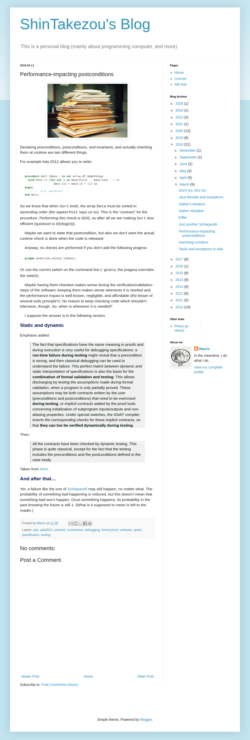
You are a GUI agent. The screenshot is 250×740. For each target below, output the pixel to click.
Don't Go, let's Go (192, 190)
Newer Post (30, 674)
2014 (180, 280)
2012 (180, 293)
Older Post (145, 674)
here (44, 467)
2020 (180, 131)
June (184, 164)
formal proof (110, 528)
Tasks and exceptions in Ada (201, 249)
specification (30, 533)
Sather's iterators (192, 204)
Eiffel (182, 218)
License (180, 79)
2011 (180, 300)
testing (45, 533)
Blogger (146, 718)
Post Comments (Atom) (60, 683)
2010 (180, 307)
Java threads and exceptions (201, 197)
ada (35, 528)
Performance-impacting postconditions (197, 233)
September (189, 157)
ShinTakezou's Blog (85, 24)
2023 (180, 117)
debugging (92, 528)
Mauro (204, 349)
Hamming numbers (193, 242)
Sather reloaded (191, 211)
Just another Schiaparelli (198, 224)
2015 (180, 273)
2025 (180, 104)
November (188, 150)
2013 (180, 287)
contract (59, 528)
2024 (180, 110)
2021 (180, 124)
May (183, 171)
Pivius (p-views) (181, 328)
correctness (75, 528)
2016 (180, 266)
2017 (180, 259)
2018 (180, 144)
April (184, 178)
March (185, 184)
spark (138, 528)
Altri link (180, 84)
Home (88, 674)
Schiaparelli (77, 487)
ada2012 (46, 528)
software (126, 528)
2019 (180, 138)
